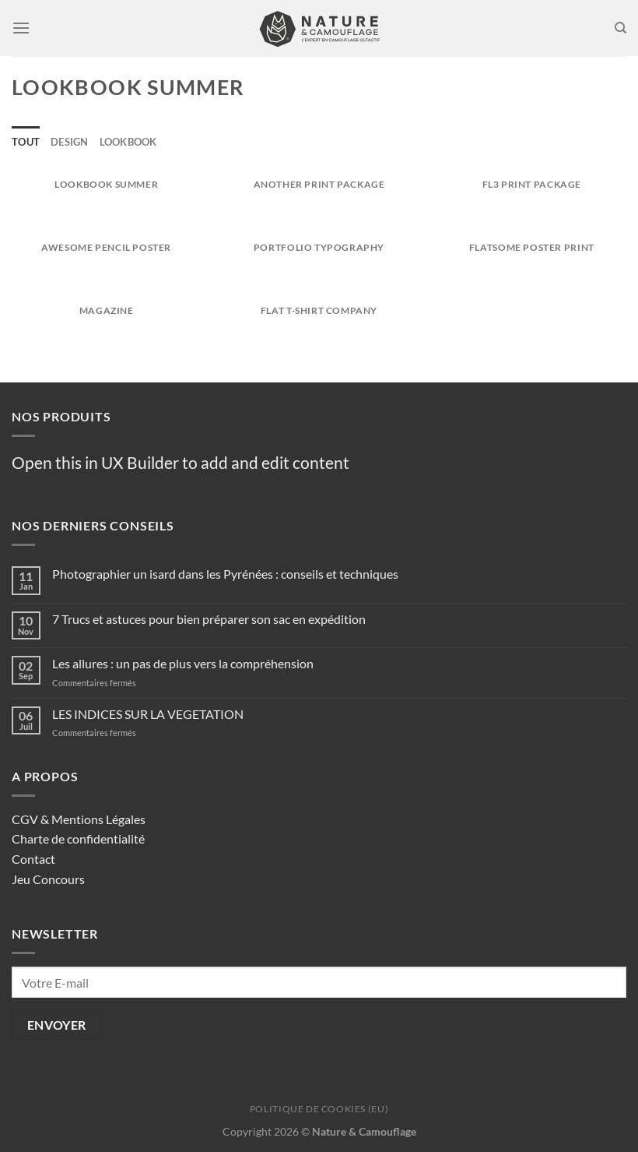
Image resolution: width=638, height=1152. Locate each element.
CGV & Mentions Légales (78, 819)
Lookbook (128, 142)
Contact (33, 858)
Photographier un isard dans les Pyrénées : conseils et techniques (225, 573)
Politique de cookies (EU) (319, 1109)
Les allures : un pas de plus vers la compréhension (183, 663)
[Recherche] (620, 28)
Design (70, 142)
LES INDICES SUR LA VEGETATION (148, 713)
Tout (26, 142)
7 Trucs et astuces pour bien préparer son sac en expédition (209, 618)
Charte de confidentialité (78, 838)
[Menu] (21, 28)
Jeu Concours (48, 879)
